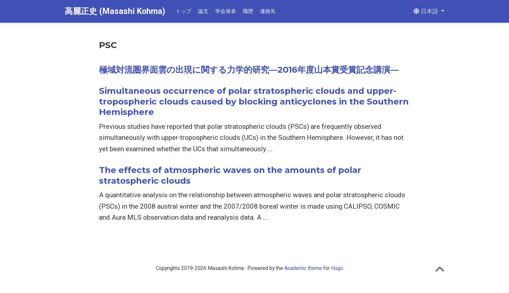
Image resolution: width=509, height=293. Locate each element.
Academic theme (303, 268)
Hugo (337, 268)
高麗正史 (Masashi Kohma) (115, 11)
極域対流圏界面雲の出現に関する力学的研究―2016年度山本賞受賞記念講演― (249, 70)
